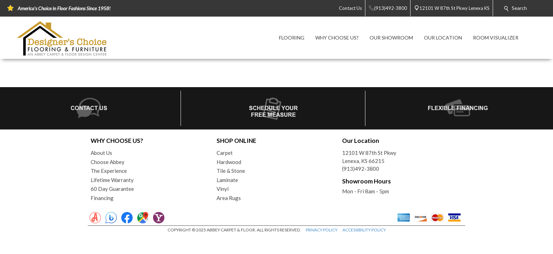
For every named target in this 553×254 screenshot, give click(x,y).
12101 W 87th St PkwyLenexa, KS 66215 (369, 157)
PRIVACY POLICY (322, 229)
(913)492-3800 (360, 168)
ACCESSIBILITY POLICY (364, 229)
